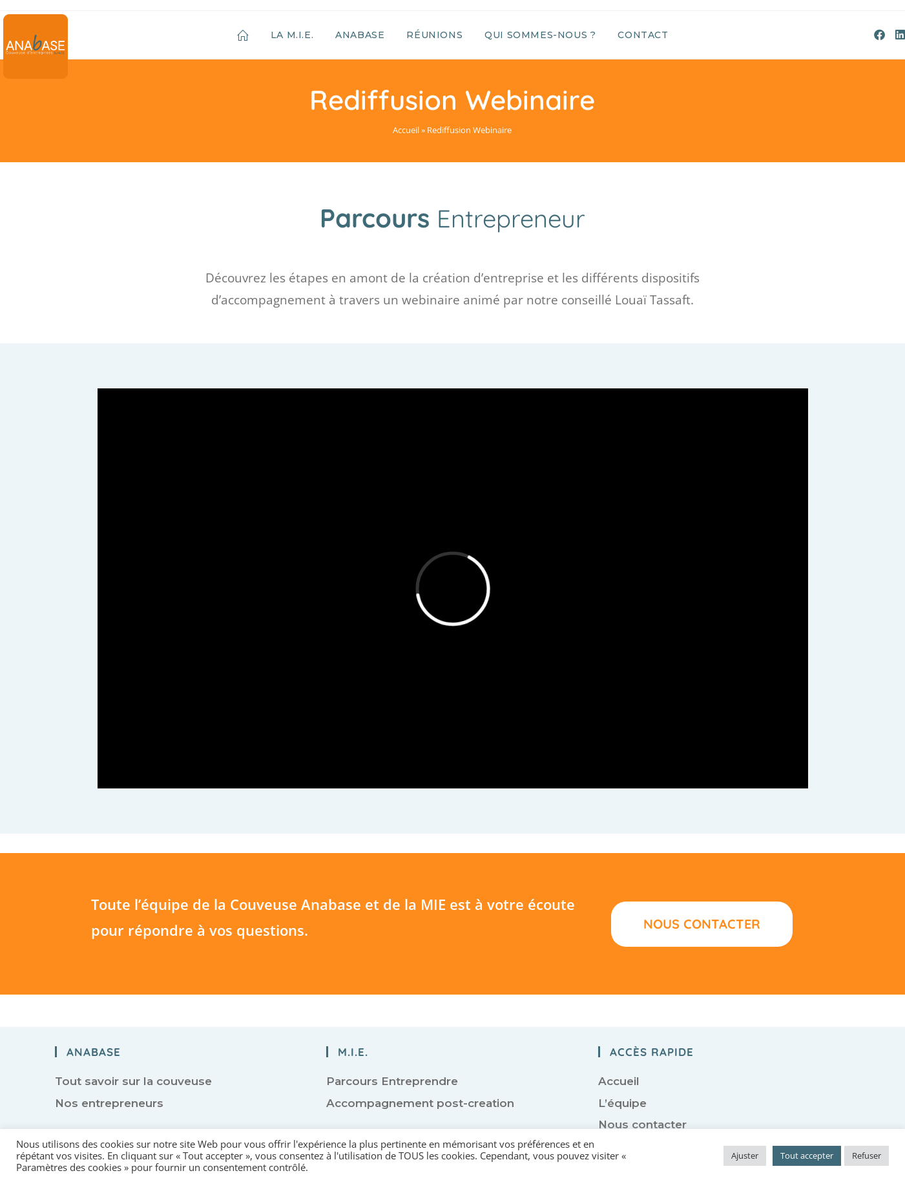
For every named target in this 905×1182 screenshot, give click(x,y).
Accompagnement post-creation (420, 1103)
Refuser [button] (866, 1155)
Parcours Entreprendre (392, 1081)
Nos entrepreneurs (109, 1103)
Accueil (406, 130)
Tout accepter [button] (806, 1155)
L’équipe (622, 1103)
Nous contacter (642, 1124)
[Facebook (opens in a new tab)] (879, 34)
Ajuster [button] (744, 1155)
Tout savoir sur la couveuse (133, 1081)
